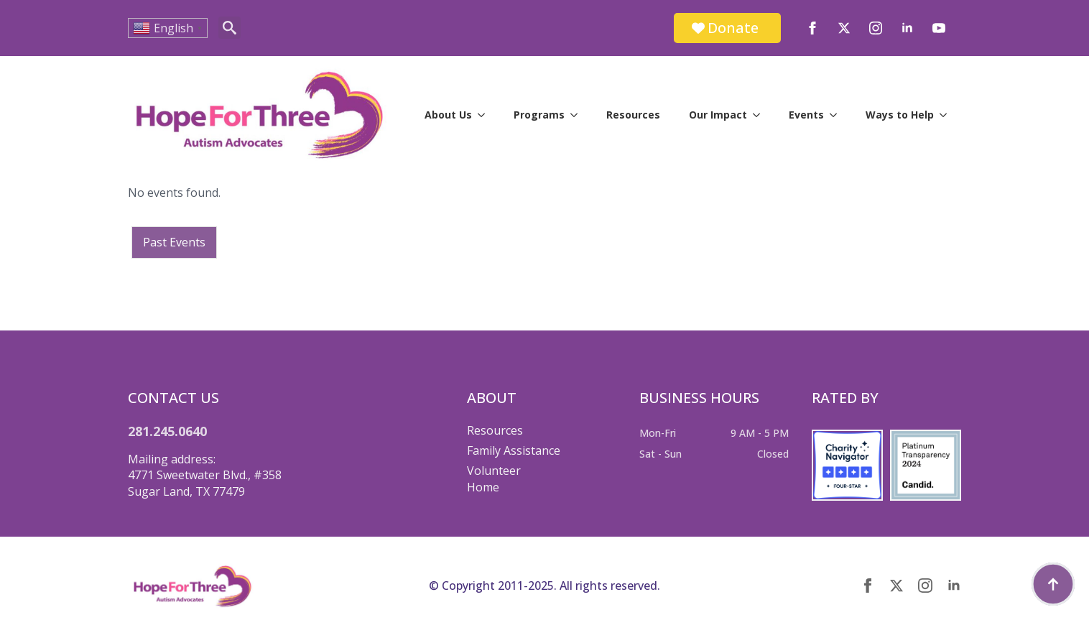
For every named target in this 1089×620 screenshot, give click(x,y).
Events (806, 114)
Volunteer (494, 470)
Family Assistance (513, 450)
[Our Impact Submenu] (760, 115)
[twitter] (844, 28)
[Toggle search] (229, 28)
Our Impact (718, 114)
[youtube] (939, 28)
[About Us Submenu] (485, 115)
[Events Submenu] (837, 115)
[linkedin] (907, 28)
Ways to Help (900, 114)
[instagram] (876, 28)
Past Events (174, 242)
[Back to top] (1053, 584)
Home (483, 487)
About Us (448, 114)
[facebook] (812, 28)
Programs (539, 114)
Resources (633, 114)
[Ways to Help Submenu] (947, 115)
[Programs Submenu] (578, 115)
